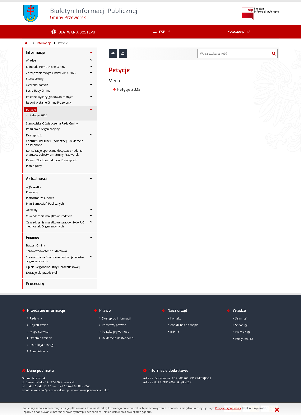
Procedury (35, 283)
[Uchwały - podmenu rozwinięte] (91, 209)
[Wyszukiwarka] (234, 53)
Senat (239, 325)
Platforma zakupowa (40, 198)
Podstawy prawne (114, 325)
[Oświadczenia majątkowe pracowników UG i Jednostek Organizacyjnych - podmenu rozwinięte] (91, 222)
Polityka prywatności (116, 332)
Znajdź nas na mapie (184, 325)
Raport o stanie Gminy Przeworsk (48, 102)
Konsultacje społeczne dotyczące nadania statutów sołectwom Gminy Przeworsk (54, 153)
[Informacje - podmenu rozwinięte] (91, 52)
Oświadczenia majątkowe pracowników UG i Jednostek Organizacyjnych (55, 224)
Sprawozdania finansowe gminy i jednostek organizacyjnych (55, 259)
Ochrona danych (37, 85)
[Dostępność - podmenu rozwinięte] (91, 135)
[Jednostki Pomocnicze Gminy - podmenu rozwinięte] (91, 66)
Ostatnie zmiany (41, 338)
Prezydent (242, 339)
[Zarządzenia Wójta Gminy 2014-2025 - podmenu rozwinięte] (91, 72)
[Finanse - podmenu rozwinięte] (91, 237)
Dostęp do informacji (116, 318)
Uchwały (31, 210)
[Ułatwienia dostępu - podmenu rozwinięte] (73, 31)
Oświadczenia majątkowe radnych (49, 216)
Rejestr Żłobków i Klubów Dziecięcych (51, 160)
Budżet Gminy (35, 245)
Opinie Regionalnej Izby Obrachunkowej (53, 267)
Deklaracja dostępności (118, 338)
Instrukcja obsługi (42, 345)
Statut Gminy (34, 79)
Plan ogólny (34, 166)
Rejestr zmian (39, 325)
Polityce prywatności (228, 408)
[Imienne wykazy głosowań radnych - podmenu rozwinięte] (91, 96)
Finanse (32, 237)
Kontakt (175, 318)
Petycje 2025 (38, 115)
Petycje (63, 43)
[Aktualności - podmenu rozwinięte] (91, 178)
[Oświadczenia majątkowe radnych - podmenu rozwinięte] (91, 215)
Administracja (39, 351)
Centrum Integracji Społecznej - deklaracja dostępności (54, 143)
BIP (172, 332)
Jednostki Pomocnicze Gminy (45, 67)
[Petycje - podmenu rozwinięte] (91, 109)
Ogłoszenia (33, 187)
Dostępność (34, 135)
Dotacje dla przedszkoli (41, 273)
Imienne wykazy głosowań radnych (49, 97)
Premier (240, 332)
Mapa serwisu (39, 332)
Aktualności (36, 178)
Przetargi (32, 192)
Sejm (238, 318)
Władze (31, 60)
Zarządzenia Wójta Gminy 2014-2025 (51, 73)
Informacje (44, 43)
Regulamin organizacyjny (43, 129)
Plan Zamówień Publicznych (45, 203)
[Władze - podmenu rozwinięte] (91, 60)
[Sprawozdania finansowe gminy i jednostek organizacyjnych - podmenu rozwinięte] (91, 257)
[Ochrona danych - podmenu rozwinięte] (91, 84)
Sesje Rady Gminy (38, 90)
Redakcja (36, 318)
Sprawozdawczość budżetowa (46, 251)
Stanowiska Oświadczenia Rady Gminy (52, 123)
